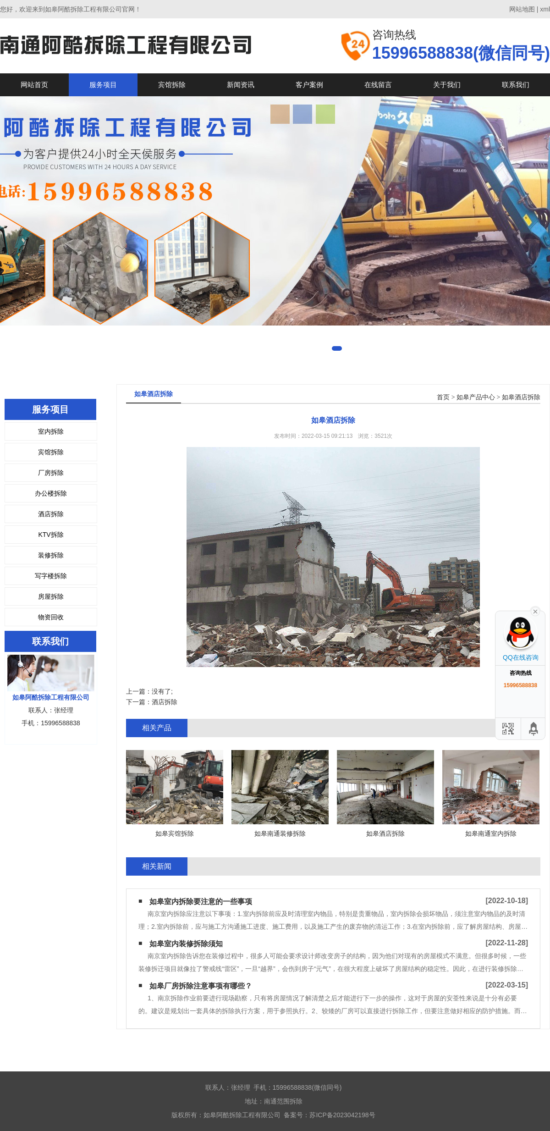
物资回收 (51, 617)
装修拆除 (51, 555)
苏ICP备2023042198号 (342, 1115)
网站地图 (522, 9)
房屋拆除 (51, 596)
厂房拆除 (51, 472)
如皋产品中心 (475, 397)
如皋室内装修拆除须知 (186, 944)
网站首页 (34, 84)
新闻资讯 (240, 84)
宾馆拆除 (172, 84)
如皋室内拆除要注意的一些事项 (200, 901)
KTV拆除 (50, 534)
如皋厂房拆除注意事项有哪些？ (200, 986)
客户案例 (309, 84)
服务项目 (103, 84)
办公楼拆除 (51, 493)
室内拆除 (51, 431)
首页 (443, 397)
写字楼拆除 (51, 575)
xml (545, 9)
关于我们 (447, 84)
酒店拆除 (51, 514)
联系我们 (515, 84)
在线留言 (378, 84)
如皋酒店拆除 (521, 397)
